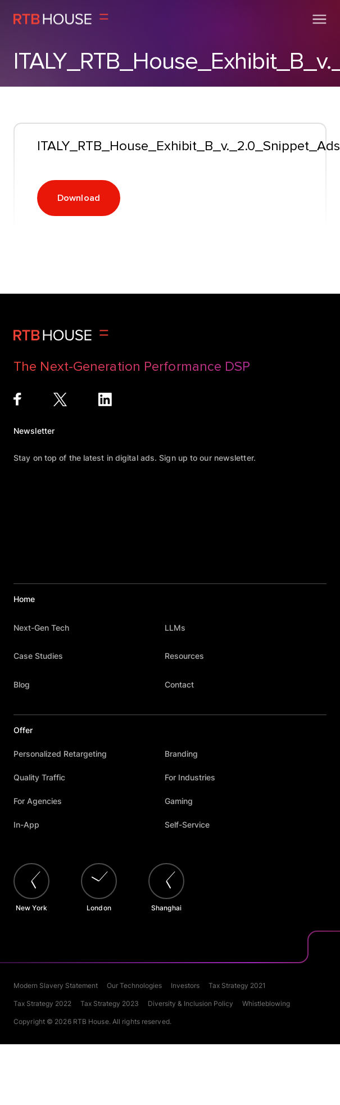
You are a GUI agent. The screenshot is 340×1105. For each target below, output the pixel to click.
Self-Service (192, 824)
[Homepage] (60, 19)
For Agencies (42, 801)
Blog (26, 684)
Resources (190, 656)
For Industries (195, 777)
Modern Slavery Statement (55, 985)
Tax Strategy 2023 (109, 1003)
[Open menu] (319, 19)
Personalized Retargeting (65, 753)
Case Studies (43, 656)
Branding (186, 753)
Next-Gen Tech (46, 627)
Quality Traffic (44, 777)
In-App (31, 824)
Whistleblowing (266, 1003)
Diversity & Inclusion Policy (190, 1003)
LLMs (180, 627)
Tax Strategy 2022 (42, 1003)
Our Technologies (134, 985)
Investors (185, 985)
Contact (185, 684)
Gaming (184, 801)
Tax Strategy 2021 (237, 985)
